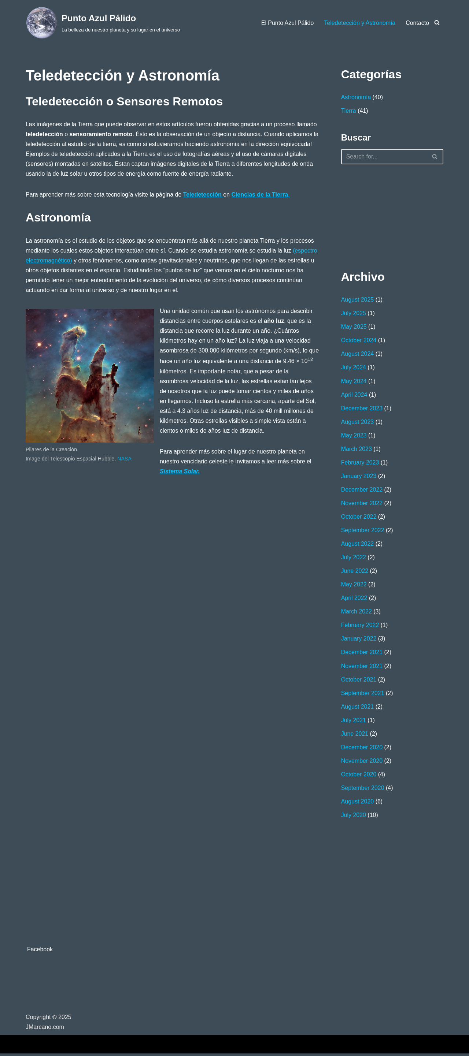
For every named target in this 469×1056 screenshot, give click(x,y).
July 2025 (353, 313)
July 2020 (353, 817)
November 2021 (362, 667)
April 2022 (354, 599)
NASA (125, 459)
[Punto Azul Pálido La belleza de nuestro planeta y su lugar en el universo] (103, 23)
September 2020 (362, 790)
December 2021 (362, 654)
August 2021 (357, 708)
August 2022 (357, 545)
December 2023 (362, 409)
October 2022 (359, 518)
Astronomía (356, 97)
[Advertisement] (377, 215)
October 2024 (359, 340)
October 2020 (359, 776)
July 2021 (353, 722)
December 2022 (362, 490)
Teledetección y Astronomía (359, 23)
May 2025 (354, 327)
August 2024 (357, 354)
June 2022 (355, 572)
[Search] (437, 22)
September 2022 (362, 531)
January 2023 (359, 477)
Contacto (417, 23)
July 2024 (353, 368)
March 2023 (356, 450)
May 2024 (354, 381)
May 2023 (354, 436)
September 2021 (362, 694)
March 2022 (356, 613)
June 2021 (355, 735)
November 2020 (362, 763)
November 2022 (362, 504)
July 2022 (353, 558)
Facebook (40, 952)
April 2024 (354, 395)
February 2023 (360, 463)
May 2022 (354, 586)
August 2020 (357, 804)
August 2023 (357, 422)
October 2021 (359, 681)
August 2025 (357, 300)
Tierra (348, 111)
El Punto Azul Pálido (287, 23)
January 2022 (359, 640)
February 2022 (360, 626)
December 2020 (362, 749)
